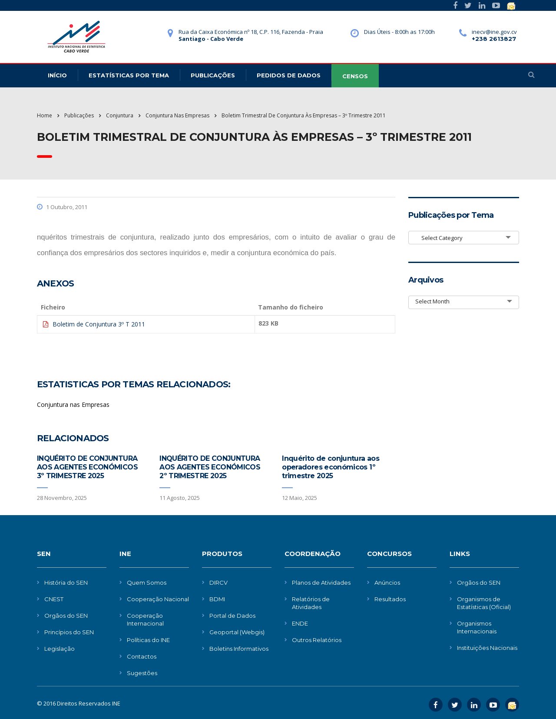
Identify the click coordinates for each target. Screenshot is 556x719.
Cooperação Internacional (145, 619)
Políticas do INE (148, 639)
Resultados (390, 599)
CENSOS (355, 76)
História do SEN (66, 582)
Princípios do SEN (69, 632)
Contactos (141, 656)
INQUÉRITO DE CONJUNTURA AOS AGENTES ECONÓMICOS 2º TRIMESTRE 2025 (209, 467)
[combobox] (463, 237)
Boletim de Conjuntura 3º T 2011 (99, 324)
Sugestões (142, 672)
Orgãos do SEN (66, 615)
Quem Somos (146, 582)
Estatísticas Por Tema (129, 75)
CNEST (53, 599)
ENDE (300, 623)
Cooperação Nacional (158, 599)
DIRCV (218, 582)
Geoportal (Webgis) (237, 632)
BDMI (217, 599)
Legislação (59, 648)
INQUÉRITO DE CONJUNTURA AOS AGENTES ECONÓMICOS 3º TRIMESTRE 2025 (87, 467)
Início (57, 75)
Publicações (213, 75)
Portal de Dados (232, 615)
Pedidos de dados (289, 75)
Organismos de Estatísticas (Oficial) (484, 603)
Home (44, 115)
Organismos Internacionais (476, 627)
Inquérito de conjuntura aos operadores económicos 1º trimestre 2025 (330, 467)
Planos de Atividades (321, 582)
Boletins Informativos (238, 648)
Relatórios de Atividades (311, 603)
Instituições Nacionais (487, 647)
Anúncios (387, 582)
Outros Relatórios (316, 639)
